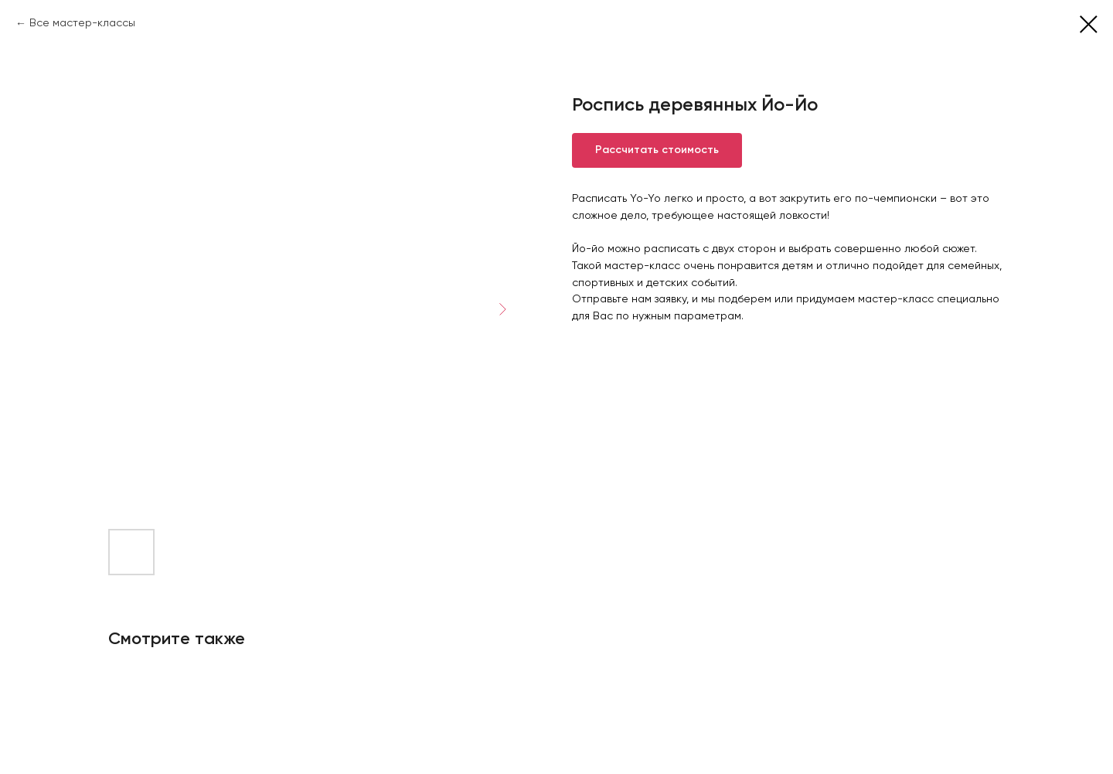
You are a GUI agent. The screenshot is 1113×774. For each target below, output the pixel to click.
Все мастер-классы (82, 23)
